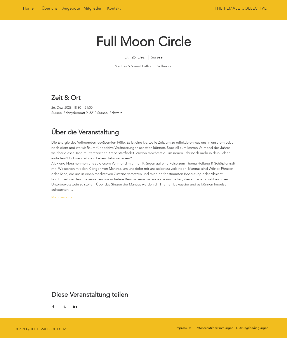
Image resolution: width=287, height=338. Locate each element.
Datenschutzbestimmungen (214, 328)
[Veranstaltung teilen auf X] (64, 306)
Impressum (183, 328)
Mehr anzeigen (63, 197)
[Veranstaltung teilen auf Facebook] (53, 306)
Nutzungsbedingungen (252, 328)
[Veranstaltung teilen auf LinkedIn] (75, 306)
